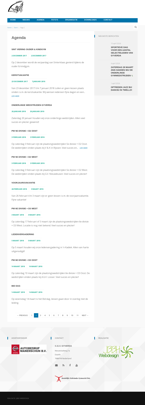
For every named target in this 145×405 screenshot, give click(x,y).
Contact (108, 19)
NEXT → (85, 315)
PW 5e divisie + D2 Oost (24, 131)
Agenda (40, 19)
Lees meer (15, 96)
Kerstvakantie (20, 75)
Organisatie (71, 19)
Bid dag (16, 286)
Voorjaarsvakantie (23, 182)
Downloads (90, 19)
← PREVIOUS (22, 315)
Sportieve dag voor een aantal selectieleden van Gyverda (122, 51)
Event (16, 27)
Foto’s (54, 19)
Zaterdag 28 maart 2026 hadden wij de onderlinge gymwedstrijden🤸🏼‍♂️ (122, 71)
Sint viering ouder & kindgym (29, 49)
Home (13, 19)
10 (72, 315)
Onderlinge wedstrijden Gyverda (32, 105)
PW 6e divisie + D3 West (25, 208)
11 (77, 315)
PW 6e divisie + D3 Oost (24, 260)
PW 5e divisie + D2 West (25, 157)
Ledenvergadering (23, 234)
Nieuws (26, 19)
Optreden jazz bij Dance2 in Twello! (121, 88)
